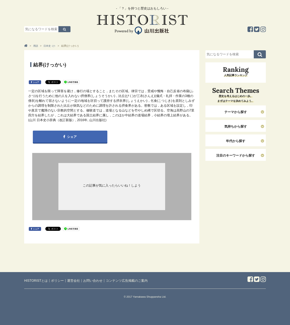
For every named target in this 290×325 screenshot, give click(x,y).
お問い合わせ (93, 280)
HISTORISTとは (36, 280)
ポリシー (57, 280)
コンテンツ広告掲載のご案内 (127, 280)
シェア (36, 82)
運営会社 (73, 280)
